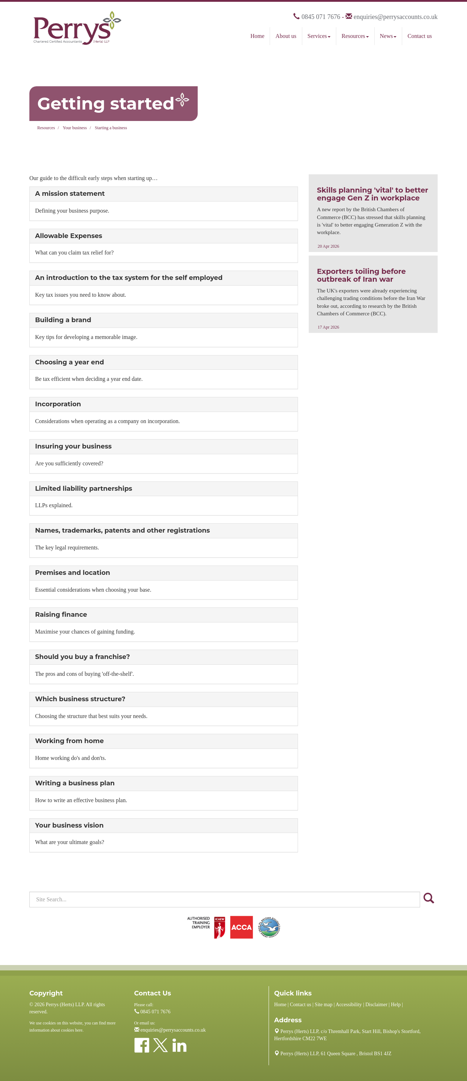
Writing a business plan (75, 783)
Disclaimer (376, 1004)
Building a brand (63, 320)
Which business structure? (80, 699)
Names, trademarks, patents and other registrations (122, 530)
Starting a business (111, 127)
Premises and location (72, 573)
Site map (323, 1004)
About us (285, 36)
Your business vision (69, 825)
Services (319, 36)
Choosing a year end (69, 362)
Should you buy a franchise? (82, 657)
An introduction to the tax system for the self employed (128, 278)
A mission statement (70, 194)
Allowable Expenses (68, 236)
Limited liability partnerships (83, 489)
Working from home (69, 741)
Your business (75, 127)
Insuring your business (73, 446)
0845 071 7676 (321, 16)
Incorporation (58, 404)
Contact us (420, 36)
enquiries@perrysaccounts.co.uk (395, 16)
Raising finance (61, 615)
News (388, 36)
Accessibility (349, 1004)
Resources (355, 36)
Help (395, 1004)
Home (257, 36)
